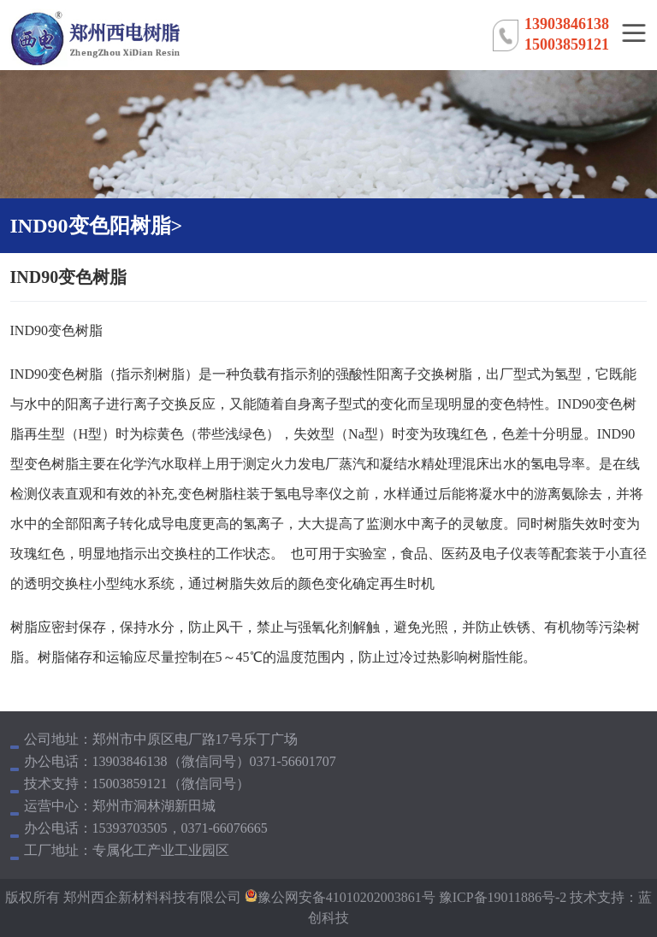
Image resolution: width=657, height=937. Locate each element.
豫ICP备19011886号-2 (501, 897)
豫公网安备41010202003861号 (346, 897)
